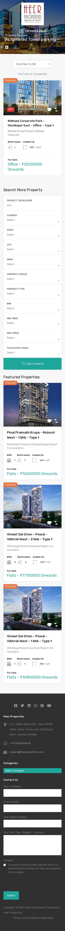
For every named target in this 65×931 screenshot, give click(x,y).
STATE (10, 230)
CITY (9, 244)
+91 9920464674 (20, 743)
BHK (9, 303)
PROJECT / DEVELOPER (19, 200)
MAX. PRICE (13, 333)
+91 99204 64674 (36, 31)
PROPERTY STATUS (17, 274)
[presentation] (21, 887)
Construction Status (18, 347)
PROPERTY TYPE (16, 289)
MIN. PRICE (12, 318)
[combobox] (33, 64)
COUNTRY (12, 215)
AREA (10, 259)
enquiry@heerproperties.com (27, 752)
